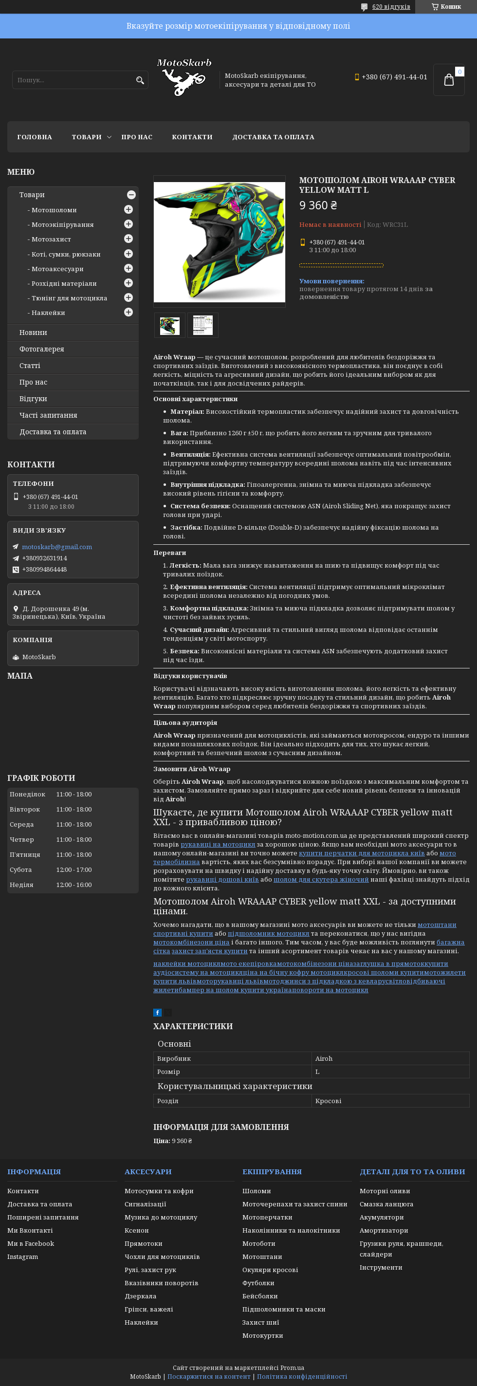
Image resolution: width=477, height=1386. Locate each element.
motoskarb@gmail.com (57, 547)
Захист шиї (260, 1322)
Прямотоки (144, 1243)
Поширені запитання (43, 1217)
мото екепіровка (248, 963)
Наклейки (48, 312)
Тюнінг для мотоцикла (70, 298)
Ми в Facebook (30, 1243)
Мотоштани (262, 1256)
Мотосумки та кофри (159, 1190)
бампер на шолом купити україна (235, 989)
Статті (29, 365)
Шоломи (256, 1190)
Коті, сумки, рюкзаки (66, 254)
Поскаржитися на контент (209, 1376)
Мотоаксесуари (58, 268)
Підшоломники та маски (284, 1309)
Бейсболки (260, 1296)
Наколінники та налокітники (291, 1230)
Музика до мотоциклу (161, 1217)
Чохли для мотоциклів (162, 1256)
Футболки (258, 1282)
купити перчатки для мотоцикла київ (362, 853)
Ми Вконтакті (30, 1230)
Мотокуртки (262, 1335)
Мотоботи (258, 1243)
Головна (34, 136)
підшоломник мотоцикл (269, 933)
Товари (87, 136)
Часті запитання (48, 415)
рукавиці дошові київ (222, 879)
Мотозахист (51, 239)
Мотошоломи (54, 209)
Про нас (136, 136)
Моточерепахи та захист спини (295, 1204)
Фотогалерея (41, 349)
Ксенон (137, 1230)
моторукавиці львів (230, 981)
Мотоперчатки (267, 1217)
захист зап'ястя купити (210, 950)
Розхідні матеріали (64, 283)
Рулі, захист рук (150, 1269)
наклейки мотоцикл (186, 963)
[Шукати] (139, 80)
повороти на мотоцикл (330, 989)
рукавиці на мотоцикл (218, 844)
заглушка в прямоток (388, 963)
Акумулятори (382, 1217)
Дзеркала (141, 1296)
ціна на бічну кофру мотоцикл (293, 972)
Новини (33, 332)
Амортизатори (384, 1230)
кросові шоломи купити (384, 972)
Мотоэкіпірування (63, 224)
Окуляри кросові (270, 1269)
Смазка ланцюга (387, 1204)
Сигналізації (145, 1204)
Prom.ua (292, 1368)
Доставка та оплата (273, 136)
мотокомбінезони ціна (191, 942)
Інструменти (381, 1267)
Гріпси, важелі (149, 1309)
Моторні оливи (385, 1190)
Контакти (192, 136)
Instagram (22, 1256)
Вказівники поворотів (162, 1282)
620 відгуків (391, 6)
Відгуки (33, 398)
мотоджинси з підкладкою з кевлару (324, 981)
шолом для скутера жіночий (321, 879)
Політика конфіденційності (302, 1376)
